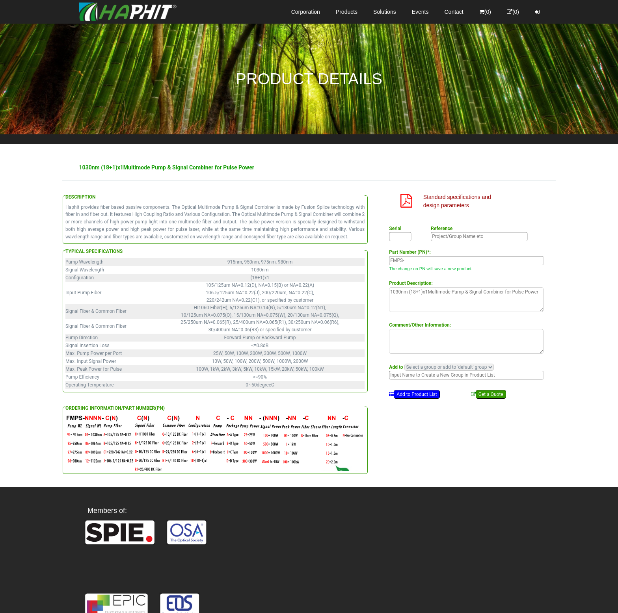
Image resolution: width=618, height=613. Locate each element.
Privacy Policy (355, 600)
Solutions (384, 12)
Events (420, 12)
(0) (485, 12)
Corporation (305, 12)
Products (346, 12)
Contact (454, 12)
